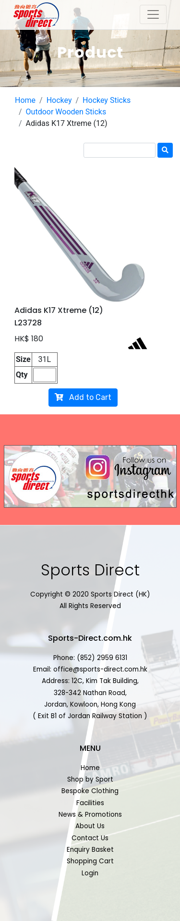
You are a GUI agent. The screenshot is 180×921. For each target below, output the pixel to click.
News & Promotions (90, 814)
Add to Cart (83, 397)
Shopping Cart (90, 861)
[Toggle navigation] (153, 14)
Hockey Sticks (107, 100)
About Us (90, 826)
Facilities (90, 803)
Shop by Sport (90, 779)
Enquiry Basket (90, 849)
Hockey (59, 100)
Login (90, 873)
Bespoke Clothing (90, 791)
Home (25, 100)
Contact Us (90, 838)
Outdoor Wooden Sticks (66, 111)
